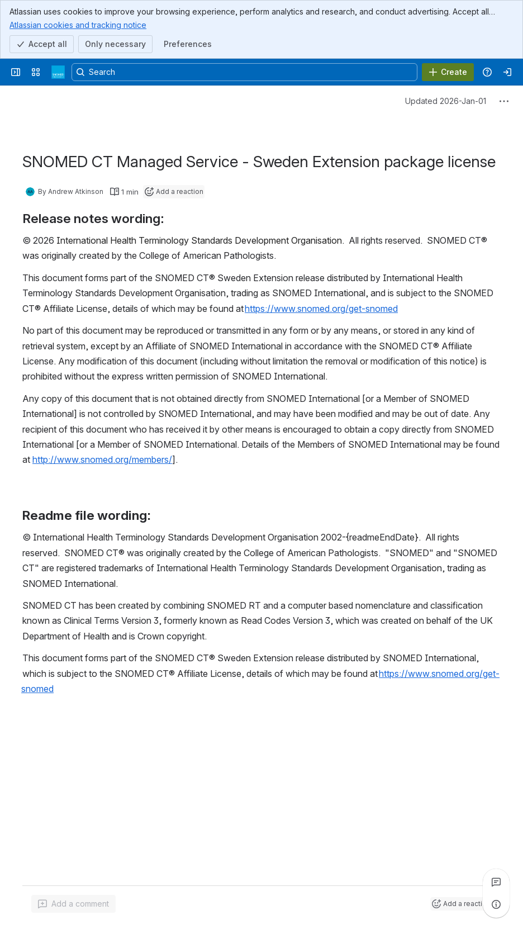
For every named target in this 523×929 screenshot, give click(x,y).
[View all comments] (496, 882)
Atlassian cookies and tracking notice (77, 25)
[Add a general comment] (73, 904)
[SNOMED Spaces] (58, 72)
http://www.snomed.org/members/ (102, 460)
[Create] (448, 72)
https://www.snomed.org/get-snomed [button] (321, 308)
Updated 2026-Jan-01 (445, 101)
